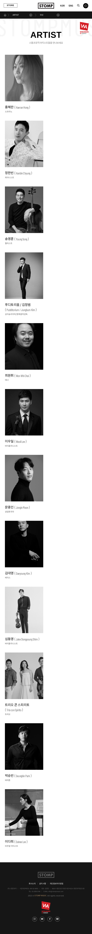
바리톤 (7, 780)
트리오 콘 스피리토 (17, 707)
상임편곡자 (9, 512)
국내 (41, 15)
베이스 (7, 578)
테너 (7, 380)
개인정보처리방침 (56, 884)
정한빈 (18, 173)
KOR (62, 6)
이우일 (16, 441)
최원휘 (18, 375)
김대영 (18, 573)
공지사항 (42, 884)
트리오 (7, 714)
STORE (10, 5)
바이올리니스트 (11, 446)
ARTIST (16, 15)
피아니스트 (9, 177)
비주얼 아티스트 (11, 846)
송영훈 (17, 239)
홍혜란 (17, 107)
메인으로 (5, 15)
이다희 (16, 841)
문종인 (17, 507)
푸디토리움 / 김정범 (21, 307)
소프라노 (8, 112)
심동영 (22, 639)
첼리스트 (8, 243)
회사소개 (32, 884)
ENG (71, 6)
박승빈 (18, 775)
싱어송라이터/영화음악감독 (16, 314)
